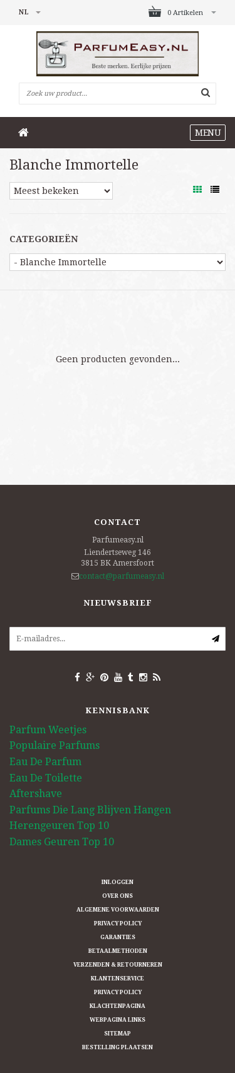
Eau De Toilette (45, 778)
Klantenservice (117, 978)
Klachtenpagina (117, 1006)
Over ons (117, 896)
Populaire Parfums (54, 745)
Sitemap (117, 1033)
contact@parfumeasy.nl (121, 576)
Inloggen (117, 882)
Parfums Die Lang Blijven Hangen (90, 810)
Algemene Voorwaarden (117, 910)
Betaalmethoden (117, 951)
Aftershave (35, 794)
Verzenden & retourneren (117, 965)
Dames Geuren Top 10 (61, 842)
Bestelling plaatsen (117, 1047)
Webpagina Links (117, 1020)
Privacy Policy (118, 923)
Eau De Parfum (45, 762)
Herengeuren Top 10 (59, 825)
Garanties (117, 937)
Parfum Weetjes (47, 730)
